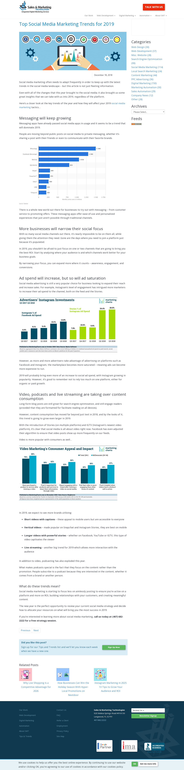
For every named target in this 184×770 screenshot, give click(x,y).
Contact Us (61, 710)
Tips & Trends (25, 736)
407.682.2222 (100, 720)
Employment (62, 725)
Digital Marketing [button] (127, 15)
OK (134, 764)
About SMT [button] (161, 15)
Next (36, 630)
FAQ (58, 715)
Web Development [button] (106, 15)
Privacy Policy (63, 731)
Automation (24, 725)
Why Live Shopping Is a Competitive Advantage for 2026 (36, 686)
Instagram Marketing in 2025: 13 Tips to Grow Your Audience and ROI (111, 686)
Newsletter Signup (148, 716)
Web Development (27, 715)
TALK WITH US (154, 7)
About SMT (24, 731)
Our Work (89, 15)
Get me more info (148, 764)
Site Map (60, 736)
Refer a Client (62, 720)
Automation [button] (145, 15)
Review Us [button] (144, 710)
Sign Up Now (114, 647)
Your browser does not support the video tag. (148, 27)
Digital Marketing (26, 720)
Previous (25, 630)
